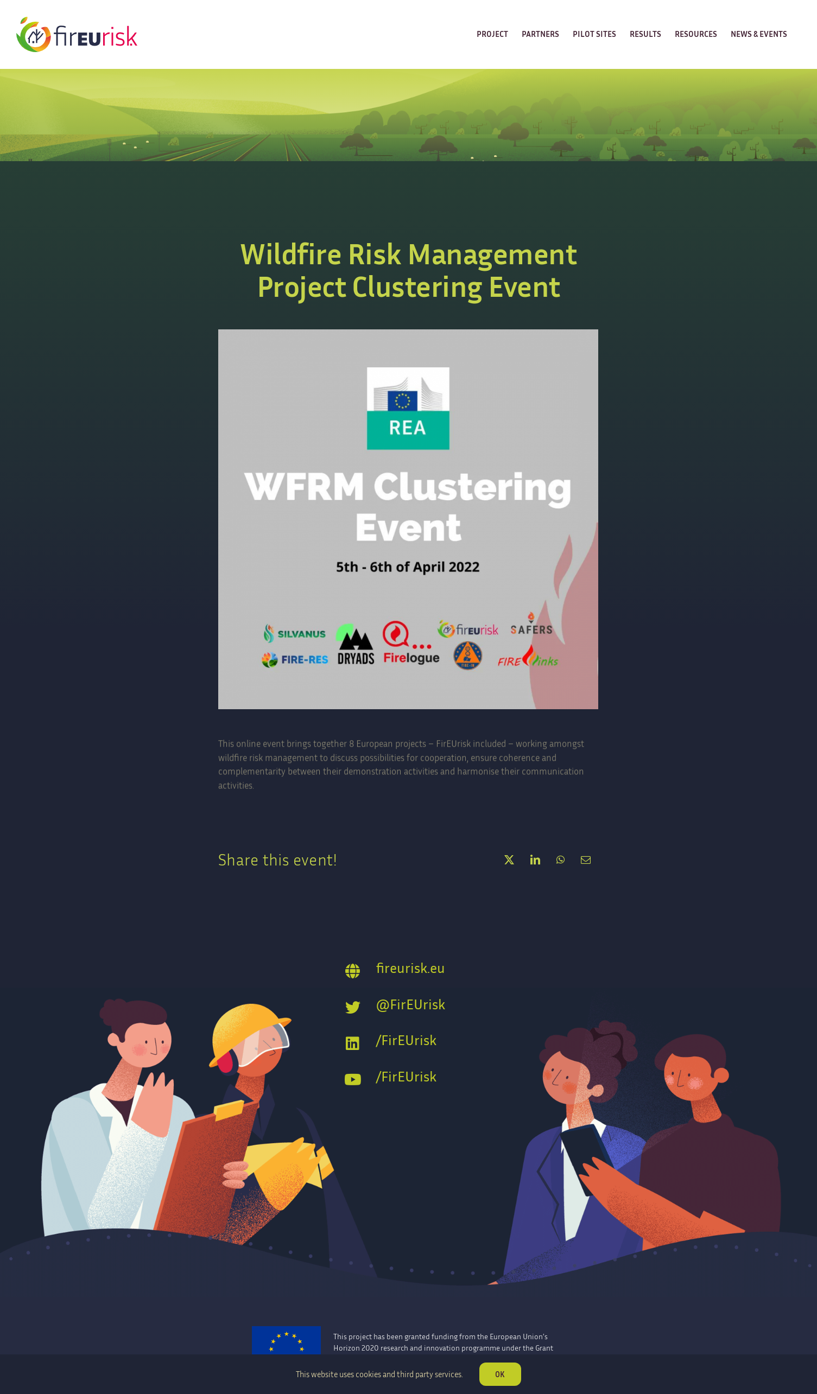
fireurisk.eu (410, 967)
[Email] (585, 859)
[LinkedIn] (535, 859)
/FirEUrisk (406, 1040)
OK (500, 1374)
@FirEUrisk (410, 1004)
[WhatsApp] (560, 859)
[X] (509, 859)
